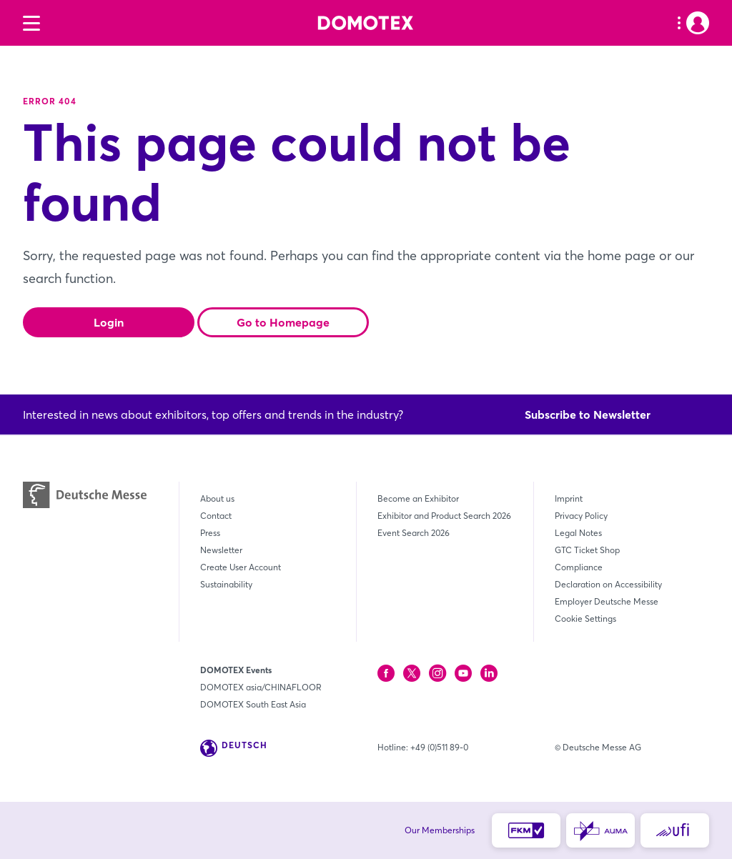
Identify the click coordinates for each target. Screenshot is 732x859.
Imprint (569, 498)
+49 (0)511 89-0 (439, 747)
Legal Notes (578, 532)
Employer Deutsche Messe (606, 601)
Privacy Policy (581, 515)
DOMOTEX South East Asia (253, 704)
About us (217, 498)
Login (109, 322)
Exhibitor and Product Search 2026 (444, 515)
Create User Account (240, 567)
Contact (216, 515)
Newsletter (221, 550)
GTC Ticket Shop (587, 550)
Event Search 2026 (413, 532)
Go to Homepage (283, 322)
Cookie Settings (585, 618)
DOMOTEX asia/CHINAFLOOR (261, 687)
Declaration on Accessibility (608, 584)
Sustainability (226, 584)
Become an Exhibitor (418, 498)
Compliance (579, 567)
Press (210, 532)
